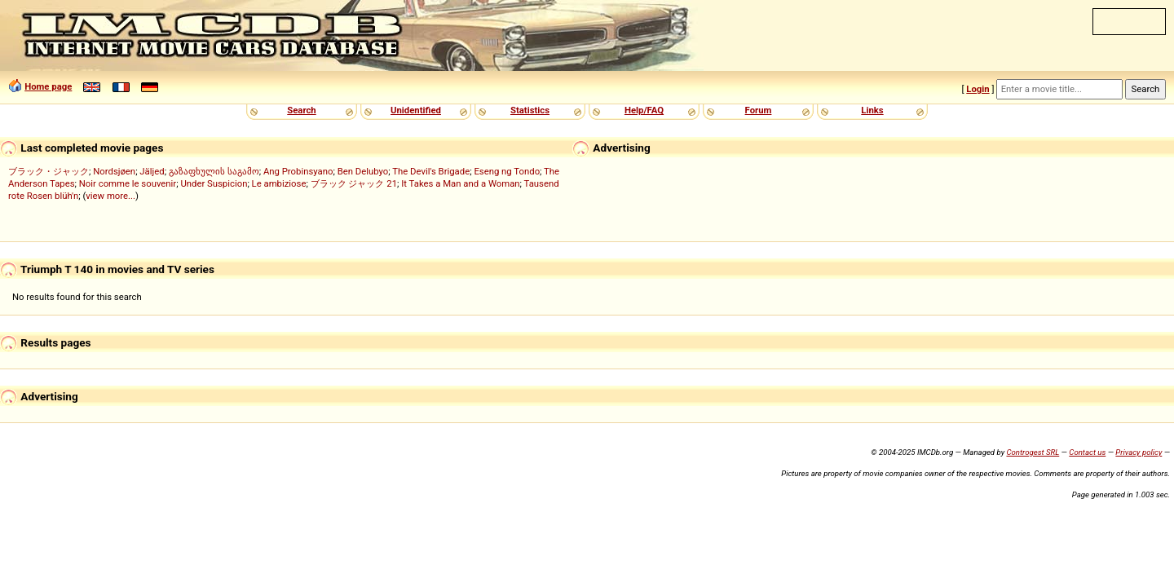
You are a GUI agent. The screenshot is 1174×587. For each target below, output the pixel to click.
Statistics (529, 110)
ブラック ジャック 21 (354, 183)
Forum (758, 110)
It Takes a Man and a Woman (460, 183)
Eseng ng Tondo (507, 171)
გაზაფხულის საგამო (214, 171)
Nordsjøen (114, 171)
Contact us (1087, 452)
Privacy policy (1138, 452)
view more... (110, 195)
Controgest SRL (1032, 452)
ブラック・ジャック (48, 171)
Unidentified (416, 110)
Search (301, 110)
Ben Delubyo (363, 171)
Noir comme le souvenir (127, 183)
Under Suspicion (213, 183)
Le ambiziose (279, 183)
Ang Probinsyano (298, 171)
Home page (48, 86)
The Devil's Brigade (431, 171)
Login (977, 89)
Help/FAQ (644, 110)
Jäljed (151, 171)
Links (872, 110)
